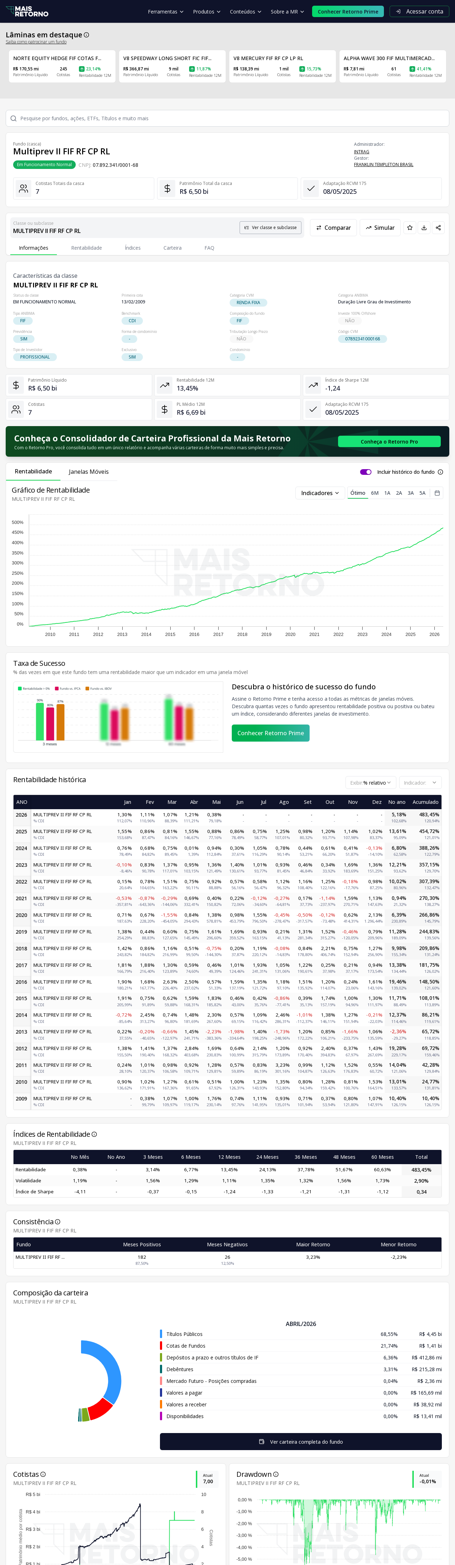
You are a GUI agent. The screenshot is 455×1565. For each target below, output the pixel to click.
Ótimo (358, 494)
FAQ (209, 247)
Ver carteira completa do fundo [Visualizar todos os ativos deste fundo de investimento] (154, 1441)
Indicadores (320, 493)
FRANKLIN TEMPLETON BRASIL (383, 164)
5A (422, 492)
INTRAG (361, 152)
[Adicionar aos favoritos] (409, 227)
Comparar (333, 228)
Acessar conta (419, 11)
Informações (33, 247)
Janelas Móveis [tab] (89, 472)
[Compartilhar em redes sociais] (438, 227)
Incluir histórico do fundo (406, 471)
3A (411, 492)
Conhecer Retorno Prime (270, 733)
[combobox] (371, 782)
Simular (380, 228)
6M (375, 492)
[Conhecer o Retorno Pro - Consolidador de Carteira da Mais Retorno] (389, 441)
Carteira (173, 247)
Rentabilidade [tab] (33, 471)
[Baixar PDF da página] (424, 227)
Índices (133, 247)
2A (399, 492)
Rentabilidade (86, 247)
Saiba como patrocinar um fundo (36, 42)
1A (387, 492)
